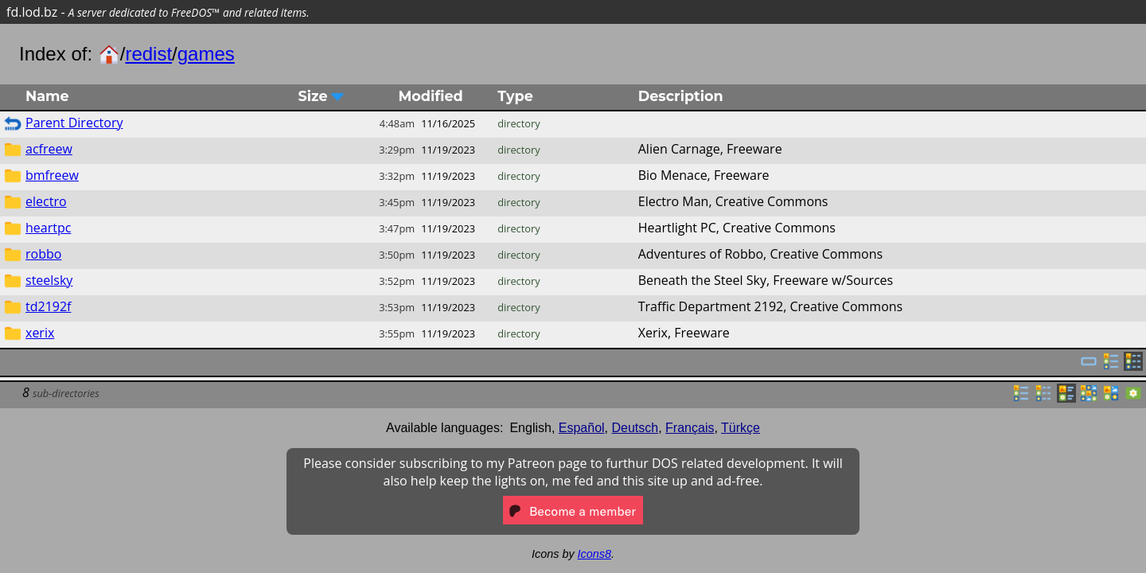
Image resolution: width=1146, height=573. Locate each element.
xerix (39, 332)
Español (582, 428)
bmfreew (52, 175)
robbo (43, 254)
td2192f (48, 306)
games (206, 53)
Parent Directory (74, 122)
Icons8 (594, 554)
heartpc (48, 227)
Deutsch (635, 428)
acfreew (48, 149)
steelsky (48, 280)
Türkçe (740, 428)
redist (148, 53)
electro (46, 201)
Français (689, 428)
